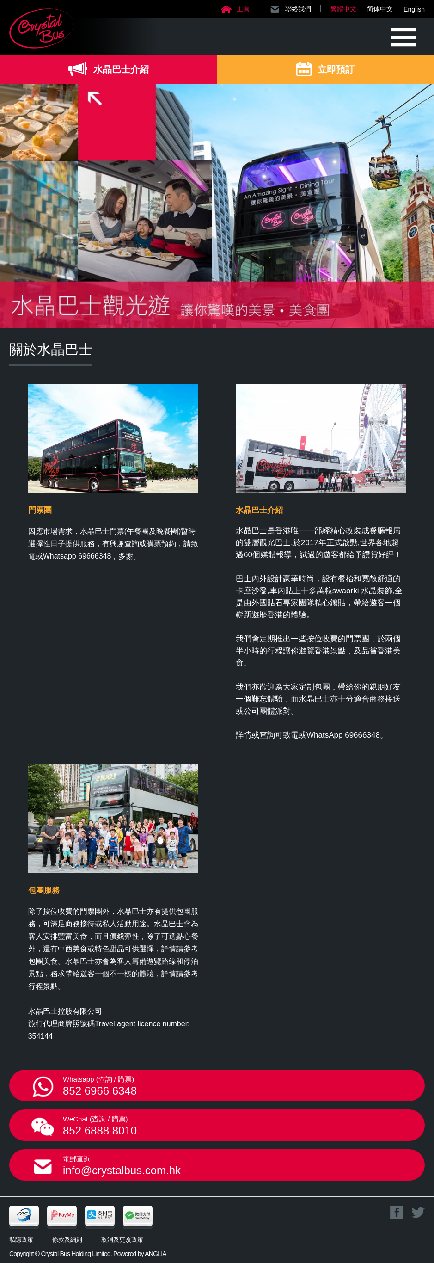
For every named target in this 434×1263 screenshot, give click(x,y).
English (414, 9)
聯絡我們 (298, 8)
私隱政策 (21, 1239)
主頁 (243, 8)
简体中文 (380, 8)
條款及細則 (67, 1239)
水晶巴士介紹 (121, 69)
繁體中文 (343, 8)
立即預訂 (336, 69)
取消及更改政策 (122, 1239)
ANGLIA (155, 1253)
